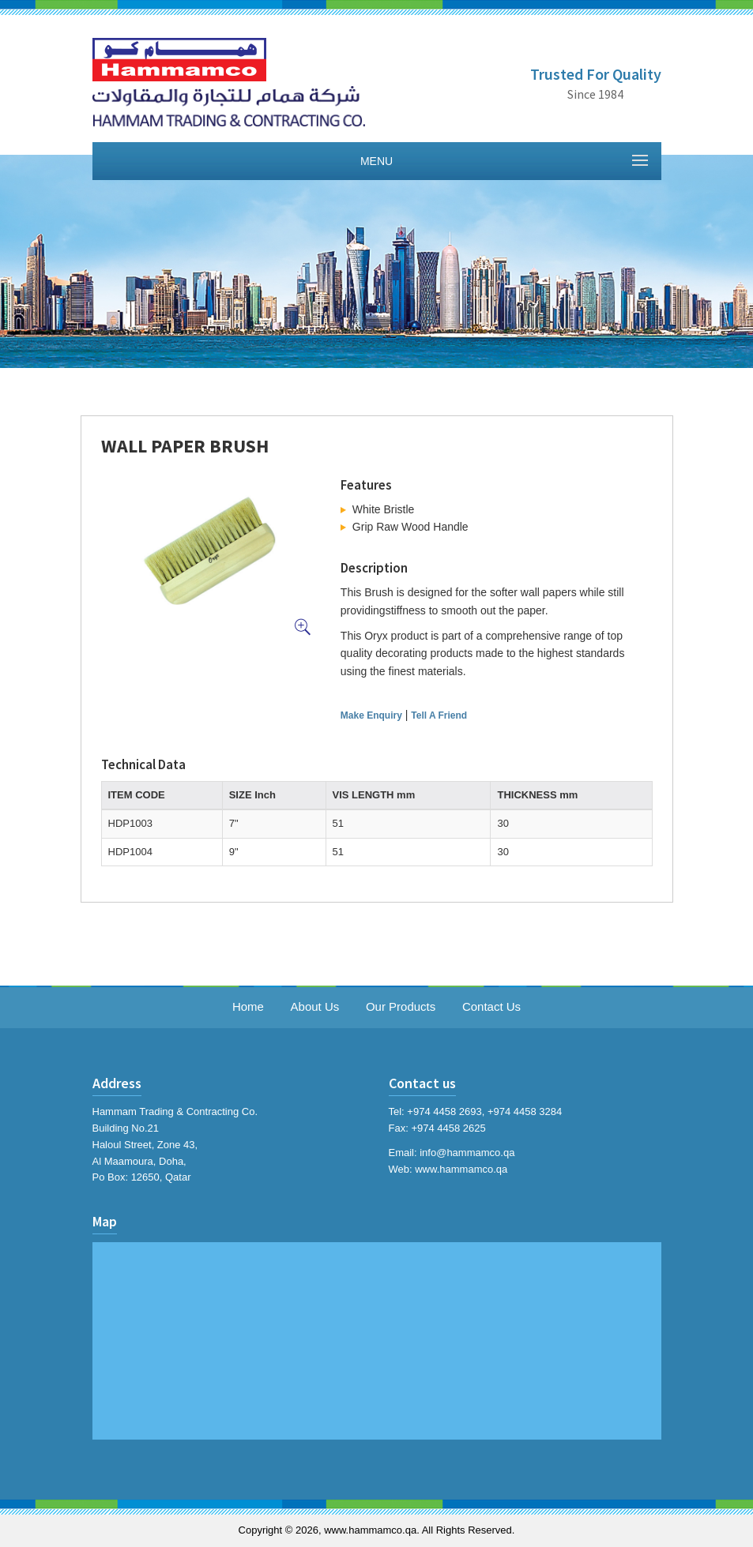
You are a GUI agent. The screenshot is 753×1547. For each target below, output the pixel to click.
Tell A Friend (439, 715)
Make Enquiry (371, 715)
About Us (315, 1006)
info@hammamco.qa (467, 1152)
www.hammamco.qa (461, 1169)
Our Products (400, 1006)
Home (248, 1006)
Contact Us (491, 1006)
